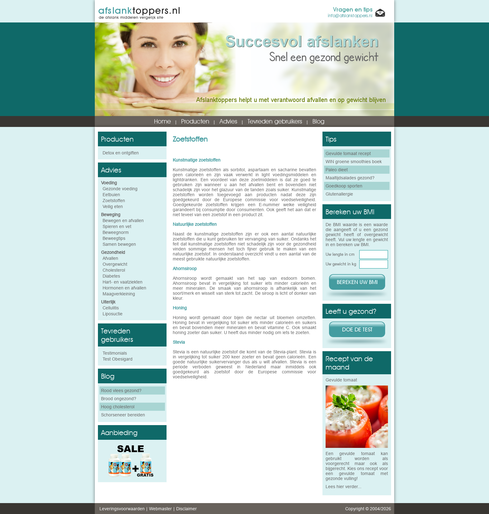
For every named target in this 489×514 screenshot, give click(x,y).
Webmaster (160, 508)
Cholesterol (114, 270)
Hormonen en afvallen (124, 287)
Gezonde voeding (120, 188)
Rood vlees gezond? (121, 390)
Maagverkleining (119, 293)
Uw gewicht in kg (341, 263)
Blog (318, 121)
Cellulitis (111, 307)
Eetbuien (111, 194)
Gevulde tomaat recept (348, 153)
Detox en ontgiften (121, 152)
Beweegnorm (116, 232)
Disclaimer (186, 508)
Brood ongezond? (118, 398)
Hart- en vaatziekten (123, 281)
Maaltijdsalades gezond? (350, 177)
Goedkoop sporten (344, 185)
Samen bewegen (119, 244)
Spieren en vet (117, 226)
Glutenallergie (339, 194)
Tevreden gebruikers (275, 121)
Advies (228, 121)
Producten (195, 121)
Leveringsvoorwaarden (122, 508)
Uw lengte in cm (340, 254)
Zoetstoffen (114, 200)
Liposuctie (113, 313)
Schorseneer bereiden (123, 414)
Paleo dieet (337, 169)
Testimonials (115, 353)
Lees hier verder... (343, 486)
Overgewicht (115, 264)
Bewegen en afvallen (123, 220)
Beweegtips (114, 238)
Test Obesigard (118, 358)
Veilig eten (113, 206)
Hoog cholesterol (117, 406)
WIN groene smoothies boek (354, 161)
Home (162, 121)
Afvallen (110, 258)
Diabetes (111, 276)
